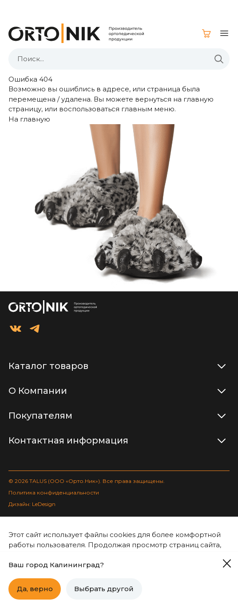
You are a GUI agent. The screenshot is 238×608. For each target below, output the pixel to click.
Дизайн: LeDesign (32, 504)
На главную (29, 119)
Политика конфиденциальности (53, 492)
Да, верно (35, 588)
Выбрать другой (104, 588)
